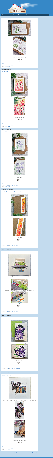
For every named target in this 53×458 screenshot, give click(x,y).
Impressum (32, 14)
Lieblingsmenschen (6, 375)
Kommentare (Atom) (9, 455)
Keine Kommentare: (17, 65)
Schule (47, 14)
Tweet (3, 63)
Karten (9, 66)
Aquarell (6, 66)
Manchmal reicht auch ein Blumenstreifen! (11, 191)
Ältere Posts (34, 452)
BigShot (6, 449)
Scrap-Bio (20, 14)
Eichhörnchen (5, 252)
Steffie (8, 65)
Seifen (9, 14)
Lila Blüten (4, 131)
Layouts (6, 312)
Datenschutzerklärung (40, 14)
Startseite (4, 14)
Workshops (14, 14)
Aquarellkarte (5, 71)
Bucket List (26, 14)
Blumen (3, 318)
